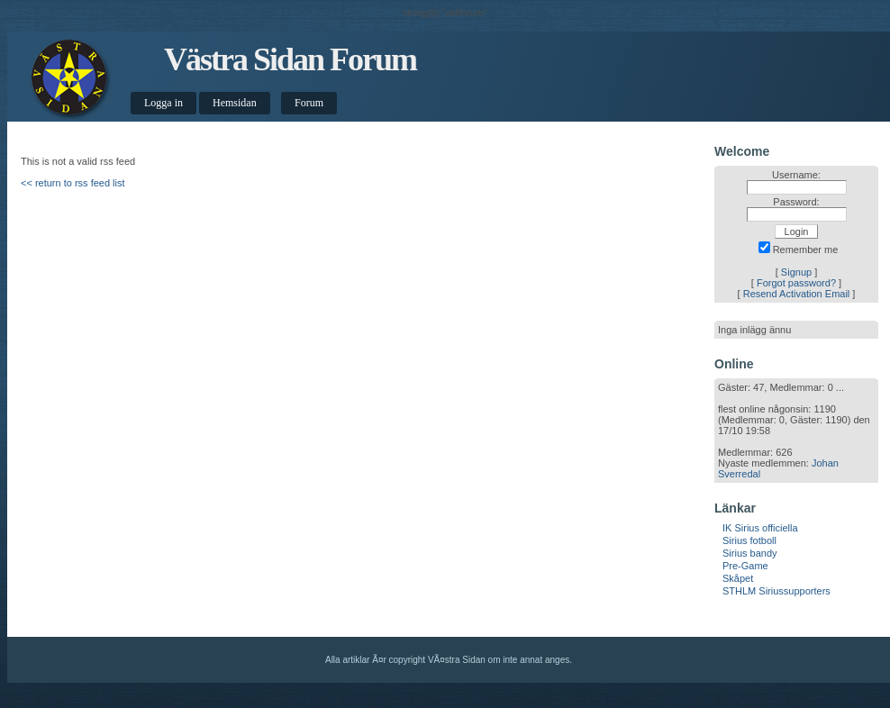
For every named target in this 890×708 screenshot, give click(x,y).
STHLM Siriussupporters (776, 590)
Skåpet (737, 578)
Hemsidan (235, 102)
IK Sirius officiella (760, 527)
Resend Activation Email (796, 293)
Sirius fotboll (749, 540)
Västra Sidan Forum (290, 59)
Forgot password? (796, 282)
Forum (309, 102)
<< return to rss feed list (73, 182)
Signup (796, 272)
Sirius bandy (749, 553)
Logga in (163, 102)
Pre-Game (745, 565)
